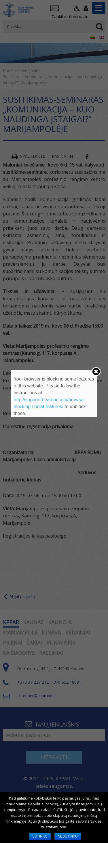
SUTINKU (40, 836)
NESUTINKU (67, 836)
